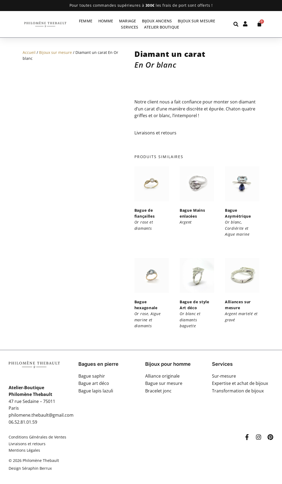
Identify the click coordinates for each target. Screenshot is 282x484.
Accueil (29, 52)
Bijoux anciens (157, 20)
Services (129, 27)
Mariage (127, 20)
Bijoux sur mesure (196, 20)
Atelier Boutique (161, 27)
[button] (236, 24)
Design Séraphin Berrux (30, 468)
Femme (85, 20)
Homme (105, 20)
